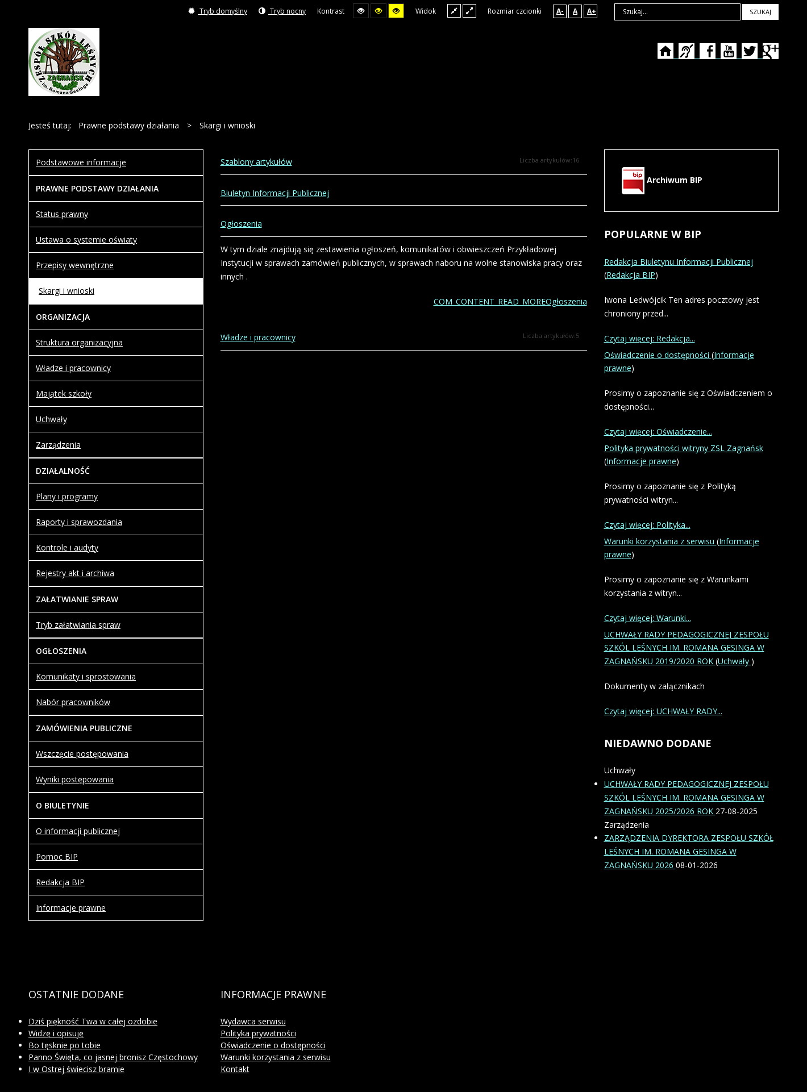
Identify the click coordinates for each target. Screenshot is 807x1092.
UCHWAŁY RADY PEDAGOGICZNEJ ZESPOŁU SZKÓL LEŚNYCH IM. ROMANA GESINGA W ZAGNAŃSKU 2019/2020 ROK (686, 648)
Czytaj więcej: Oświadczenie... (658, 431)
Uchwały (51, 419)
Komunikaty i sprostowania (86, 676)
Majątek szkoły (63, 393)
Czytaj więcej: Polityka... (647, 524)
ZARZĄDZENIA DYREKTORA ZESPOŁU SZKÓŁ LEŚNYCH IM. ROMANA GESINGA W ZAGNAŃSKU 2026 (688, 851)
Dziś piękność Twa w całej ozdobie (92, 1021)
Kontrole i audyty (67, 547)
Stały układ (454, 10)
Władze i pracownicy (258, 337)
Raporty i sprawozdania (79, 521)
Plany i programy (67, 496)
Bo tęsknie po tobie (64, 1045)
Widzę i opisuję (56, 1033)
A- (560, 11)
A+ (591, 11)
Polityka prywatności (258, 1033)
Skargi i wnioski (66, 290)
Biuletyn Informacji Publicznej (275, 192)
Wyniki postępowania (75, 779)
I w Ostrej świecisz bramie (76, 1069)
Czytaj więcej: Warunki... (647, 617)
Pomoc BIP (57, 856)
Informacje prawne (71, 907)
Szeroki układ (469, 10)
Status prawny (62, 214)
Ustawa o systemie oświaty (86, 239)
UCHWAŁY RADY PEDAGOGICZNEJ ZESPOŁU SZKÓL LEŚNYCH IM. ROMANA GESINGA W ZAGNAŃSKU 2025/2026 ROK (686, 797)
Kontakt (235, 1069)
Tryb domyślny (217, 11)
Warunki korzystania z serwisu (660, 541)
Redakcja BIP (60, 882)
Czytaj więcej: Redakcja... (649, 338)
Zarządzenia (58, 444)
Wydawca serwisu (253, 1021)
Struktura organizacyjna (79, 342)
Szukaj (760, 11)
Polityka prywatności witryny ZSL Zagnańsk (683, 448)
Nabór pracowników (73, 702)
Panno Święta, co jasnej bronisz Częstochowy (113, 1057)
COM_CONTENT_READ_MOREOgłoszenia (510, 301)
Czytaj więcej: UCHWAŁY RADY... (663, 711)
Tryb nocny (282, 11)
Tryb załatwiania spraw (78, 624)
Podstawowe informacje (81, 162)
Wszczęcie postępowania (82, 753)
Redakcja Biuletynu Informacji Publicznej (678, 261)
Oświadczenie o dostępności (658, 354)
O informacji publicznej (78, 831)
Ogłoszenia (241, 223)
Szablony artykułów (256, 161)
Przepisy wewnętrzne (75, 265)
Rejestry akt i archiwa (75, 573)
